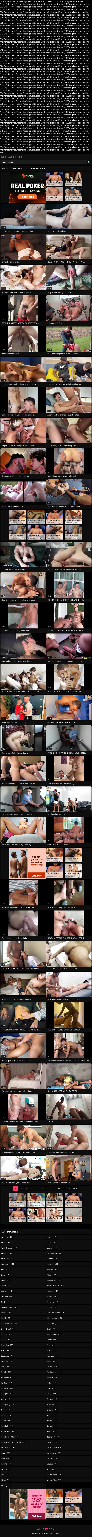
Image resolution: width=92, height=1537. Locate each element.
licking (53, 1258)
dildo (5, 1339)
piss (51, 1345)
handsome (8, 1431)
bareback (8, 1264)
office (52, 1307)
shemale (52, 1404)
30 (69, 1188)
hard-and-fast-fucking (13, 1442)
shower (52, 1410)
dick (5, 1334)
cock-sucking (9, 1307)
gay (6, 1410)
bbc (5, 1269)
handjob (7, 1426)
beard (6, 1285)
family (6, 1372)
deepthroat (8, 1329)
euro (5, 1350)
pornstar (53, 1356)
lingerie (53, 1264)
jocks (5, 1474)
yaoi (51, 1469)
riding (52, 1383)
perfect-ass (54, 1334)
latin (52, 1242)
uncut (52, 1442)
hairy (5, 1420)
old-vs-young (55, 1318)
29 (64, 1188)
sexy (51, 1393)
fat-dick (7, 1388)
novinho (53, 1302)
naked (52, 1296)
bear (6, 1280)
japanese (7, 1458)
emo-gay (7, 1345)
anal (5, 1242)
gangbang (8, 1404)
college (6, 1312)
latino (52, 1248)
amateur (7, 1237)
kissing (6, 1485)
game (6, 1399)
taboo (52, 1415)
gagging (7, 1393)
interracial (8, 1447)
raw (51, 1361)
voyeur (52, 1464)
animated (7, 1258)
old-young (54, 1323)
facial (6, 1366)
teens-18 (53, 1437)
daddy (6, 1318)
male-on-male (56, 1285)
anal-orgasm (9, 1248)
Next (75, 1188)
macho (52, 1269)
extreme (7, 1361)
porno (52, 1350)
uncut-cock (54, 1447)
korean (52, 1237)
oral (51, 1329)
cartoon (7, 1291)
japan (6, 1453)
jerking (6, 1464)
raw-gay (53, 1366)
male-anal (54, 1280)
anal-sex (7, 1253)
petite (52, 1339)
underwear (54, 1453)
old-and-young (56, 1312)
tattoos (52, 1426)
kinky (5, 1480)
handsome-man (10, 1437)
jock (5, 1469)
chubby (6, 1296)
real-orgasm (55, 1372)
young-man (54, 1474)
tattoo (52, 1420)
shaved (52, 1399)
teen (52, 1431)
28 (59, 1188)
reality (52, 1377)
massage (53, 1291)
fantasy (6, 1383)
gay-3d (6, 1415)
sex (51, 1388)
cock (6, 1302)
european (7, 1356)
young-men (54, 1480)
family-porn (8, 1377)
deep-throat (9, 1323)
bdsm (6, 1275)
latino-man (54, 1253)
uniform (53, 1458)
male (52, 1275)
